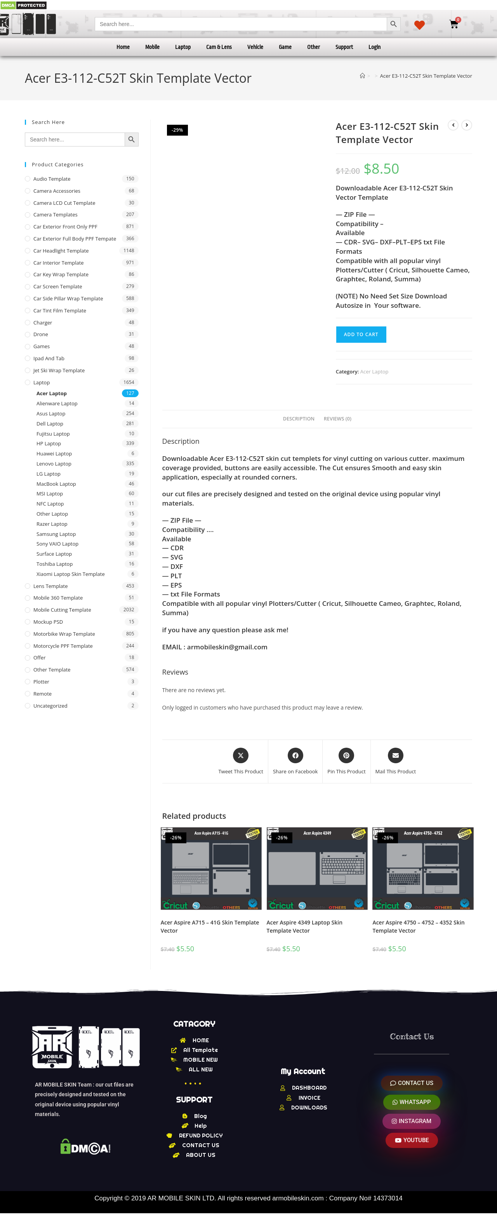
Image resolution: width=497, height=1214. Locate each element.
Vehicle (255, 47)
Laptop (183, 47)
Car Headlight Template (61, 250)
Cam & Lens (219, 47)
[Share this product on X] (240, 762)
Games (41, 346)
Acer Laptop (374, 371)
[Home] (362, 75)
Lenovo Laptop (53, 463)
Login (374, 47)
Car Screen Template (57, 286)
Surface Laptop (54, 553)
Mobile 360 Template (58, 597)
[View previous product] (453, 125)
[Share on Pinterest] (346, 762)
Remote (42, 693)
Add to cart (361, 334)
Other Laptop (52, 513)
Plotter (41, 681)
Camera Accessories (56, 190)
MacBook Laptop (56, 483)
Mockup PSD (48, 621)
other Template (52, 669)
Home (123, 47)
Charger (42, 322)
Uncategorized (50, 705)
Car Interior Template (58, 262)
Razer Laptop (52, 523)
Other (313, 47)
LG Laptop (48, 473)
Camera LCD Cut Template (64, 202)
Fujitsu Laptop (53, 433)
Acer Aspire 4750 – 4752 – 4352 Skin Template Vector (418, 926)
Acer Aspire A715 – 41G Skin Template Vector (210, 926)
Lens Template (50, 586)
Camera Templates (55, 214)
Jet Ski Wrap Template (59, 370)
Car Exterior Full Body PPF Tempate (74, 238)
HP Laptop (48, 443)
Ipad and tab (48, 358)
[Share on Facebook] (295, 762)
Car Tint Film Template (59, 310)
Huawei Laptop (54, 453)
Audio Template (52, 178)
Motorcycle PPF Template (63, 645)
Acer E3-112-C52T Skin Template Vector (426, 75)
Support (344, 47)
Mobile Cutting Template (62, 609)
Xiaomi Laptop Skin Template (70, 573)
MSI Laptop (49, 493)
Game (285, 47)
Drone (40, 334)
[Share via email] (395, 762)
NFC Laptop (50, 503)
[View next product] (466, 125)
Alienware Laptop (57, 403)
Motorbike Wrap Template (64, 633)
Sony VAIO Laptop (57, 543)
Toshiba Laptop (54, 563)
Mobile (152, 47)
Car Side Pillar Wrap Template (68, 298)
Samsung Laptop (56, 533)
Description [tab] (299, 418)
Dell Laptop (49, 423)
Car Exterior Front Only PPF (65, 226)
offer (39, 657)
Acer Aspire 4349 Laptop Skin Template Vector (304, 926)
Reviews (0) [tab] (337, 418)
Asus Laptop (50, 413)
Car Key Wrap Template (61, 274)
